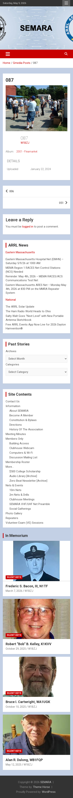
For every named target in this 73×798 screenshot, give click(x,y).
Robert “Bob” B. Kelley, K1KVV (28, 644)
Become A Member (21, 415)
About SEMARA (19, 410)
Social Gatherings (20, 508)
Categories (12, 364)
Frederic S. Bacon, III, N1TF (27, 586)
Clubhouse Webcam (21, 448)
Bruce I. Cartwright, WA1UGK (28, 702)
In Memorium (16, 535)
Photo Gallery (14, 513)
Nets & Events (14, 485)
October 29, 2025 (16, 648)
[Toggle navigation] (8, 54)
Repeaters (12, 518)
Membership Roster (18, 462)
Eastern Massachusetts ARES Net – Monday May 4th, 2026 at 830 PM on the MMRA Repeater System (36, 288)
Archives (11, 351)
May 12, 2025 (13, 764)
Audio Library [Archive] (23, 476)
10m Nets (15, 490)
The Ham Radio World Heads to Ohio (28, 311)
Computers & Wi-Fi (21, 452)
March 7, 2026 (14, 590)
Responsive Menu (66, 3)
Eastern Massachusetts (20, 252)
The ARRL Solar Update (20, 306)
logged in (27, 226)
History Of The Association (26, 429)
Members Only (14, 438)
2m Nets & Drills (19, 494)
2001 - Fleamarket (26, 151)
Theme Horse (41, 787)
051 (61, 203)
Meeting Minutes (16, 434)
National (11, 299)
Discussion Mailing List (23, 457)
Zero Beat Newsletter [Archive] (28, 480)
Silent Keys (14, 577)
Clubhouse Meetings (22, 499)
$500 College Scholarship (25, 471)
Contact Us (13, 401)
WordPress (49, 792)
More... (10, 466)
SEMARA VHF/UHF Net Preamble (29, 504)
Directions (15, 424)
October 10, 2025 (16, 706)
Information (13, 406)
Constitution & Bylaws (23, 420)
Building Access (19, 443)
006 (11, 191)
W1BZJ (25, 142)
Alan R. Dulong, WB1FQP (24, 760)
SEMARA (45, 782)
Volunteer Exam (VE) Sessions (24, 522)
